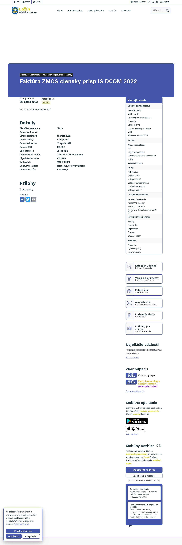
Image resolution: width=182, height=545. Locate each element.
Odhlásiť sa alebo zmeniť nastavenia (144, 434)
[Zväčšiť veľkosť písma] (157, 2)
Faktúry (46, 56)
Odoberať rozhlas (144, 423)
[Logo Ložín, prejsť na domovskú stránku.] (24, 10)
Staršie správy (134, 475)
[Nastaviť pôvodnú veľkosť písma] (153, 2)
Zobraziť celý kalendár (135, 345)
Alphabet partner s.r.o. (104, 538)
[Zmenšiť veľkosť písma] (149, 2)
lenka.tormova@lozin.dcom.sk (157, 525)
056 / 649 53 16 (152, 522)
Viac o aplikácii (132, 388)
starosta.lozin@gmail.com (156, 527)
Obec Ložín (134, 538)
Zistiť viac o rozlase (144, 429)
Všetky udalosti (132, 311)
